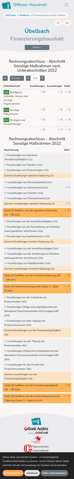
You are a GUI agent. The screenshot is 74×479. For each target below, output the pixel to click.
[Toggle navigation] (66, 5)
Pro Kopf (16, 78)
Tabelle (36, 47)
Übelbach (24, 15)
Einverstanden (13, 473)
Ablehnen (32, 473)
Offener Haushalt (25, 5)
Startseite (10, 15)
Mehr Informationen (54, 473)
